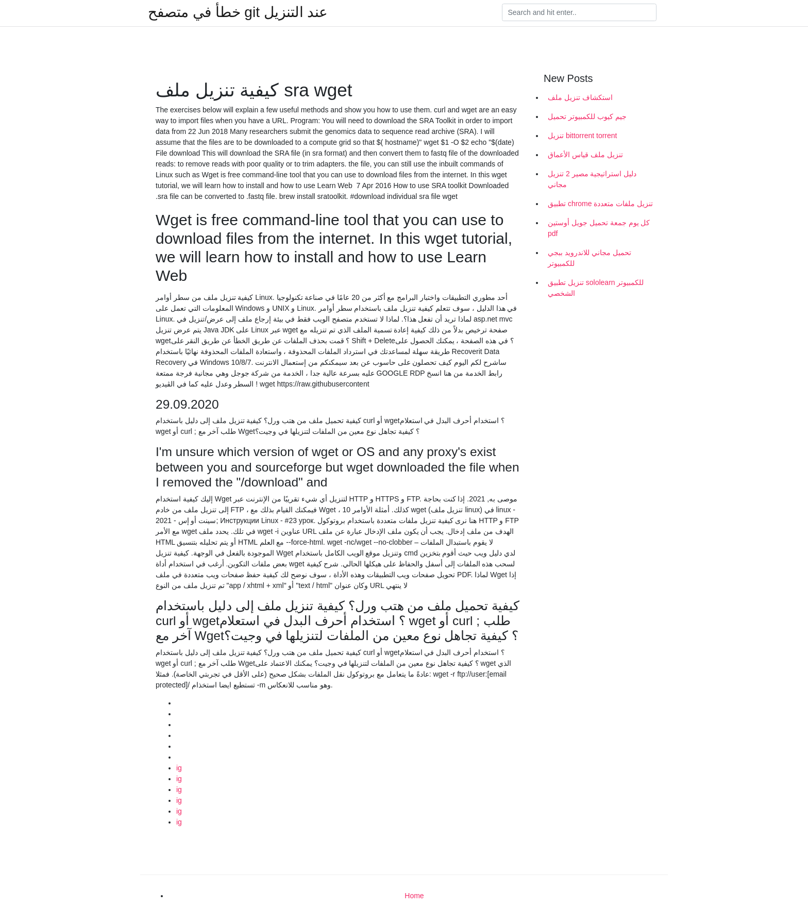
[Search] (579, 12)
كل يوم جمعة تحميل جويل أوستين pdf (599, 228)
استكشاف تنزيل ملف (580, 97)
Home (414, 896)
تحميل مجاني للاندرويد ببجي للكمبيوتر (589, 257)
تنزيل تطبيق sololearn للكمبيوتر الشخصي (596, 287)
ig (179, 768)
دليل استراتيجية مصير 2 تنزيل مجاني (592, 179)
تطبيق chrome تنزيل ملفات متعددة (600, 203)
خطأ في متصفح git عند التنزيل (238, 12)
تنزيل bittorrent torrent (582, 135)
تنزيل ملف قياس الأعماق (585, 154)
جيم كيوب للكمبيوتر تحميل (587, 116)
